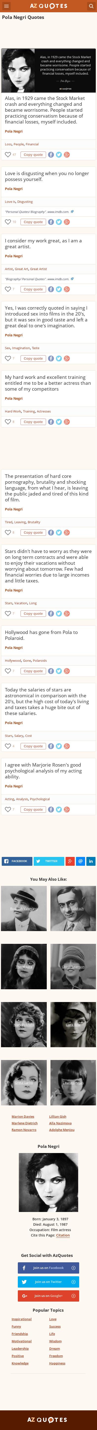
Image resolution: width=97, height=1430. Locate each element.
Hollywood (13, 660)
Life (52, 1334)
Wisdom (55, 1341)
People (19, 144)
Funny (16, 1326)
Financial (32, 144)
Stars (8, 603)
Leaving (20, 522)
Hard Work (13, 411)
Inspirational (22, 1319)
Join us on (48, 1267)
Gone (27, 660)
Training (29, 411)
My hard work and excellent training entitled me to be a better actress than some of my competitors (48, 383)
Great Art (21, 269)
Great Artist (38, 269)
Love (52, 1319)
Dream (54, 1348)
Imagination (21, 348)
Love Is (10, 201)
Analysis (22, 799)
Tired (8, 522)
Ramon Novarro (24, 1130)
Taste (35, 348)
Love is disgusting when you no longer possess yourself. (47, 176)
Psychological (40, 799)
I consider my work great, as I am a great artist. (43, 243)
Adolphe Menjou (61, 1130)
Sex (7, 348)
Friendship (20, 1334)
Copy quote (33, 155)
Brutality (34, 522)
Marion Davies (23, 1116)
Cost (28, 735)
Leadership (20, 1348)
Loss (8, 144)
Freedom (56, 1356)
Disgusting (25, 201)
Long (33, 603)
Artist (9, 269)
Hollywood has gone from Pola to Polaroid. (41, 635)
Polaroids (40, 660)
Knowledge (20, 1363)
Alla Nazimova (60, 1123)
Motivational (22, 1341)
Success (55, 1326)
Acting (9, 799)
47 (14, 154)
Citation (63, 1235)
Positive (18, 1356)
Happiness (57, 1363)
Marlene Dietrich (25, 1123)
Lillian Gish (57, 1116)
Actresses (44, 411)
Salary (18, 735)
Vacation (20, 603)
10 (14, 222)
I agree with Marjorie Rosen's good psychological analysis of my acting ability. (43, 771)
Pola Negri (14, 131)
